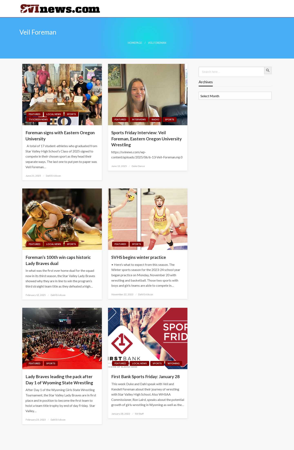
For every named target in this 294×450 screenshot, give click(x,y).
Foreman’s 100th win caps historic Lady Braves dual (58, 260)
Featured (34, 114)
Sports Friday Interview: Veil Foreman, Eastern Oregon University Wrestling (146, 138)
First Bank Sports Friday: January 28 (145, 376)
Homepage (135, 42)
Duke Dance (138, 166)
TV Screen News (38, 119)
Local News (53, 114)
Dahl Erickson (53, 175)
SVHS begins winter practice (138, 257)
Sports (71, 114)
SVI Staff (139, 413)
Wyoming (174, 363)
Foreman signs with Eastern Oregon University (60, 135)
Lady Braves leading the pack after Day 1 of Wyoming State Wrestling (59, 379)
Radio (155, 119)
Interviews (139, 119)
